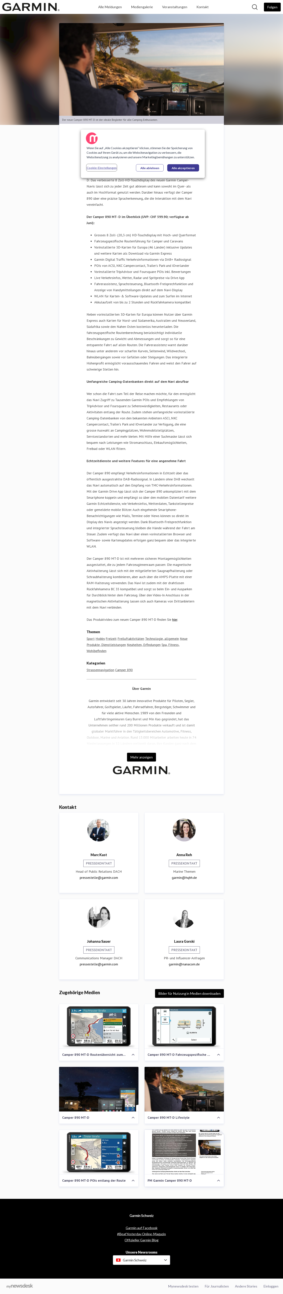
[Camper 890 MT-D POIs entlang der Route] (98, 1152)
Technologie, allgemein (162, 638)
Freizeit (111, 638)
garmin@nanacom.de (184, 964)
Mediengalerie (142, 7)
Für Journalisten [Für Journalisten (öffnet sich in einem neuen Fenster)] (217, 1286)
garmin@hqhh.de (184, 877)
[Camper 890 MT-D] (98, 1089)
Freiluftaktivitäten (130, 638)
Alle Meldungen (110, 7)
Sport (91, 638)
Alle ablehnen (149, 168)
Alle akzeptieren (183, 168)
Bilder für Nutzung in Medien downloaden (189, 993)
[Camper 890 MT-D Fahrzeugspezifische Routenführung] (184, 1026)
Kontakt (202, 7)
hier (174, 619)
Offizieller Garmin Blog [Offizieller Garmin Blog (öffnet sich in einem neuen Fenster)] (141, 1240)
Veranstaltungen (174, 7)
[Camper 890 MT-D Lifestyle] (184, 1089)
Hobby (100, 638)
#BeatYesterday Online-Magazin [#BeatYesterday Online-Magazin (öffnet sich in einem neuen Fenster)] (141, 1234)
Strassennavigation (100, 670)
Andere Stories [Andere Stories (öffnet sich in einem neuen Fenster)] (246, 1286)
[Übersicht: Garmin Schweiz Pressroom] (30, 7)
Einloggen (270, 1286)
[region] (143, 153)
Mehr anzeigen (141, 757)
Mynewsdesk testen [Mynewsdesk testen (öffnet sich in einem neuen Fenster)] (183, 1286)
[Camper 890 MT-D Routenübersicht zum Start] (98, 1026)
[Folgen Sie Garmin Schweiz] (272, 7)
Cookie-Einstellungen (102, 168)
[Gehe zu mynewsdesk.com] (20, 1286)
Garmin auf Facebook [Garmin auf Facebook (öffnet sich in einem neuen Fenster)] (142, 1228)
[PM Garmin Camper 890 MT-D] (184, 1152)
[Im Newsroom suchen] (255, 7)
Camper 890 (124, 670)
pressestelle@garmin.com (99, 877)
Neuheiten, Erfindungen (144, 645)
